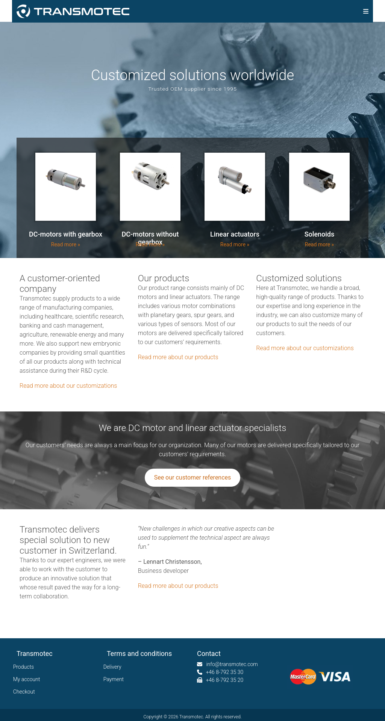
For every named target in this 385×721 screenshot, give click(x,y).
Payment (115, 679)
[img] (365, 11)
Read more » (65, 244)
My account (28, 679)
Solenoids (320, 234)
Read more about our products (178, 357)
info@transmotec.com (232, 664)
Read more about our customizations (68, 385)
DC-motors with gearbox (65, 234)
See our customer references (192, 477)
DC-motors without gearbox (150, 238)
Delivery (114, 667)
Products (25, 667)
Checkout (26, 692)
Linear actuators (234, 234)
